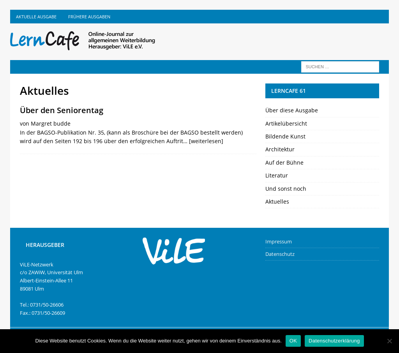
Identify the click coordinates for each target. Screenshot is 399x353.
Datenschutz (280, 253)
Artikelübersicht (286, 123)
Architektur (280, 149)
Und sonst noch (285, 188)
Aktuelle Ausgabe (36, 17)
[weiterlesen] (206, 141)
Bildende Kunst (285, 136)
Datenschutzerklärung (334, 341)
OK (293, 341)
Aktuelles (277, 201)
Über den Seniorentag (61, 110)
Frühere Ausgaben (89, 17)
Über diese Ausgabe (291, 110)
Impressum (278, 241)
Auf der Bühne (284, 162)
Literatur (276, 175)
